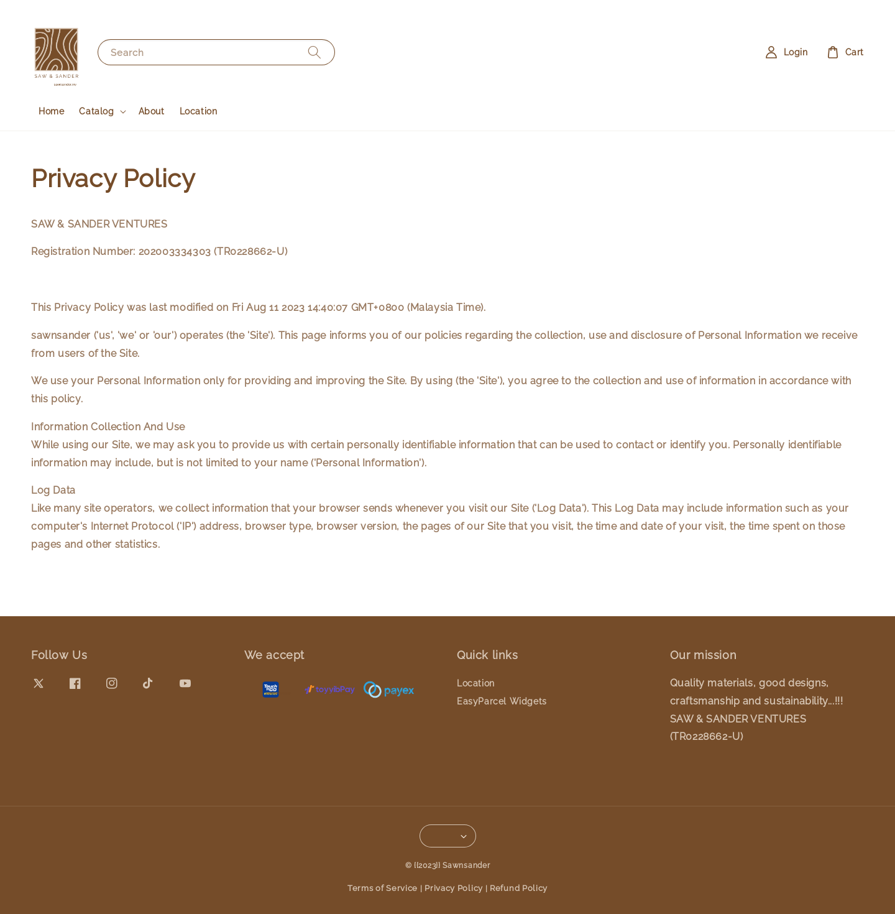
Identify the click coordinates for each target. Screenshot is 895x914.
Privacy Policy (454, 888)
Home (51, 111)
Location (199, 111)
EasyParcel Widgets (502, 701)
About (152, 111)
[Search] (314, 52)
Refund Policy (519, 888)
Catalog (96, 111)
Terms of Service (382, 888)
